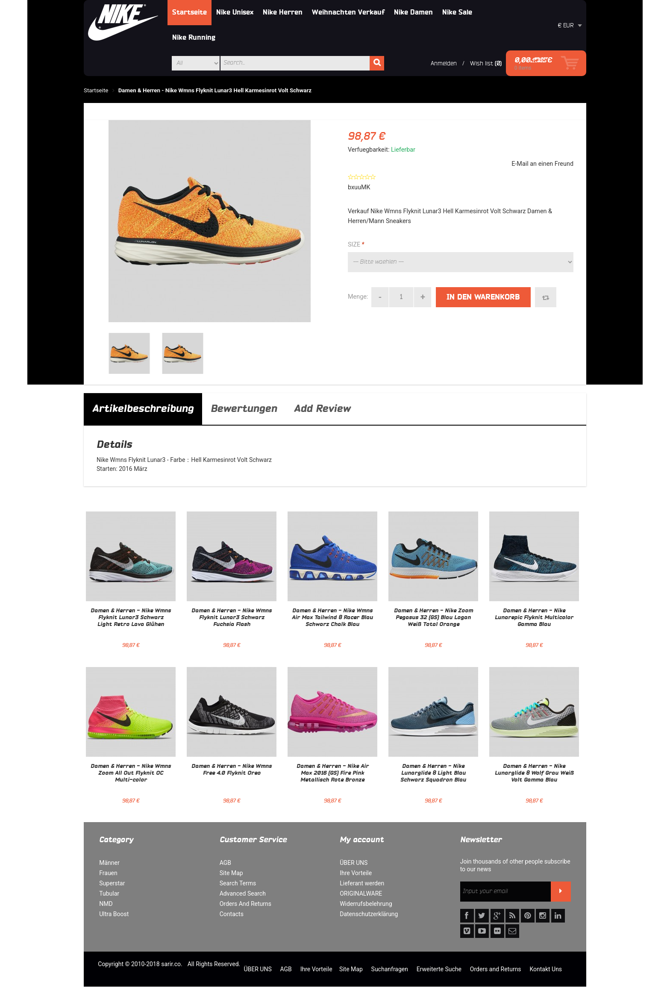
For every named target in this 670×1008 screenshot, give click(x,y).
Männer (109, 862)
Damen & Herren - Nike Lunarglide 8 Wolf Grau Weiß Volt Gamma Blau (534, 773)
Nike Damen (413, 12)
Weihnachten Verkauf (348, 12)
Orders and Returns (495, 969)
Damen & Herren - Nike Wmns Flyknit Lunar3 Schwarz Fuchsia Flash (231, 618)
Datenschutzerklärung (369, 914)
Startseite (189, 12)
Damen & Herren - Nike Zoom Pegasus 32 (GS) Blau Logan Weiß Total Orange (433, 618)
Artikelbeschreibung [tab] (143, 409)
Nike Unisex (234, 12)
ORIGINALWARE (361, 893)
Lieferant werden (362, 883)
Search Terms (238, 883)
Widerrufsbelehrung (366, 903)
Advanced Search (243, 893)
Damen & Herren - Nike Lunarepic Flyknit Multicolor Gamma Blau (534, 618)
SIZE (356, 245)
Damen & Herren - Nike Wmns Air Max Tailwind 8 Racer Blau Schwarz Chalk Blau (332, 618)
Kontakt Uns (545, 969)
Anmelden (444, 63)
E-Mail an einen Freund (542, 164)
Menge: (358, 296)
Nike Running (193, 37)
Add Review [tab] (322, 409)
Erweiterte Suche (439, 969)
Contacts (232, 914)
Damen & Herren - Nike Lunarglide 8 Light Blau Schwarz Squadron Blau (433, 773)
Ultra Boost (114, 914)
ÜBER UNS (353, 862)
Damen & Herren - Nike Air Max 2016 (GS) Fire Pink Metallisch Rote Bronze (333, 773)
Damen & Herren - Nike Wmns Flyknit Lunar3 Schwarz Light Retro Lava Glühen (131, 618)
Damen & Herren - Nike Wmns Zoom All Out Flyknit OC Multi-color (131, 773)
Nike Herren (283, 12)
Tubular (109, 893)
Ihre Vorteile (356, 873)
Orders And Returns (245, 903)
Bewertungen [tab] (244, 409)
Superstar (112, 883)
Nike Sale (457, 12)
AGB (225, 862)
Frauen (108, 873)
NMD (105, 903)
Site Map (231, 873)
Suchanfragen (389, 969)
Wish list (481, 63)
